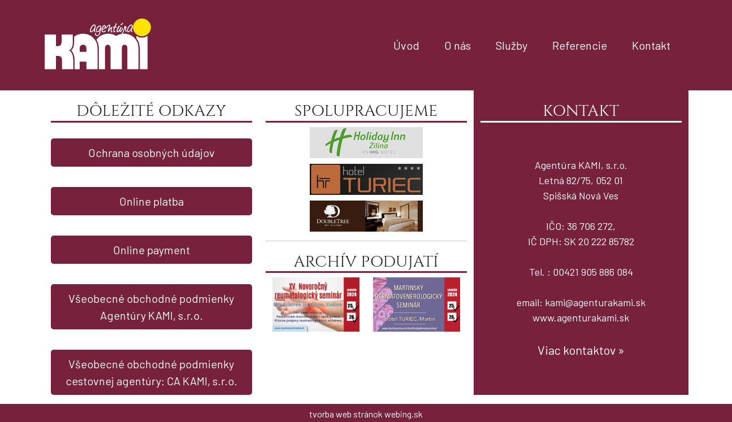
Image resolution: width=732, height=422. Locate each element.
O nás (457, 45)
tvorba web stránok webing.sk (366, 413)
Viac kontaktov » (581, 349)
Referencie (579, 45)
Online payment (151, 249)
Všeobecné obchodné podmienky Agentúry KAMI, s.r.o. (151, 307)
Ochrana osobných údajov (151, 152)
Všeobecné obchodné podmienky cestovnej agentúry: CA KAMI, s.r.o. (151, 372)
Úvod (406, 45)
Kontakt (651, 45)
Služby (511, 45)
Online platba (151, 201)
